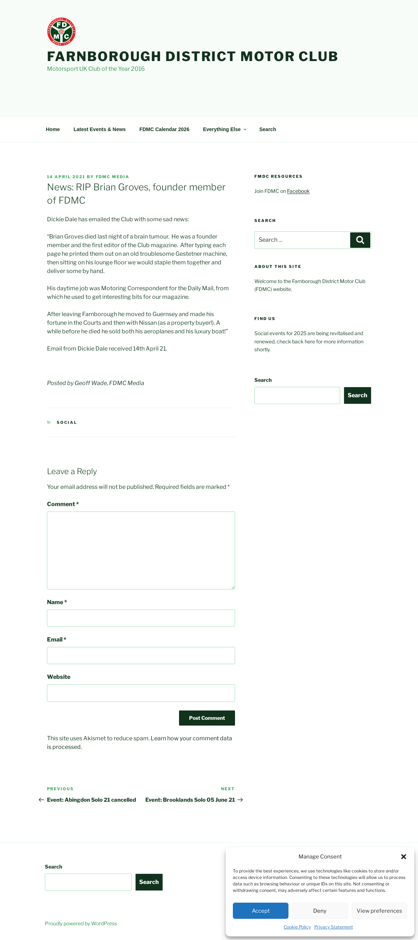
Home (53, 129)
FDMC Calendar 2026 (164, 129)
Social (67, 422)
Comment (63, 504)
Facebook (298, 191)
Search (267, 129)
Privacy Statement (333, 927)
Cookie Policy (297, 927)
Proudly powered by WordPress (81, 923)
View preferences (379, 911)
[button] (403, 856)
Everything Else (225, 129)
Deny (320, 911)
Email (56, 639)
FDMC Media (113, 176)
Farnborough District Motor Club (193, 56)
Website (58, 676)
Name (57, 602)
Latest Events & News (100, 129)
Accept (261, 911)
